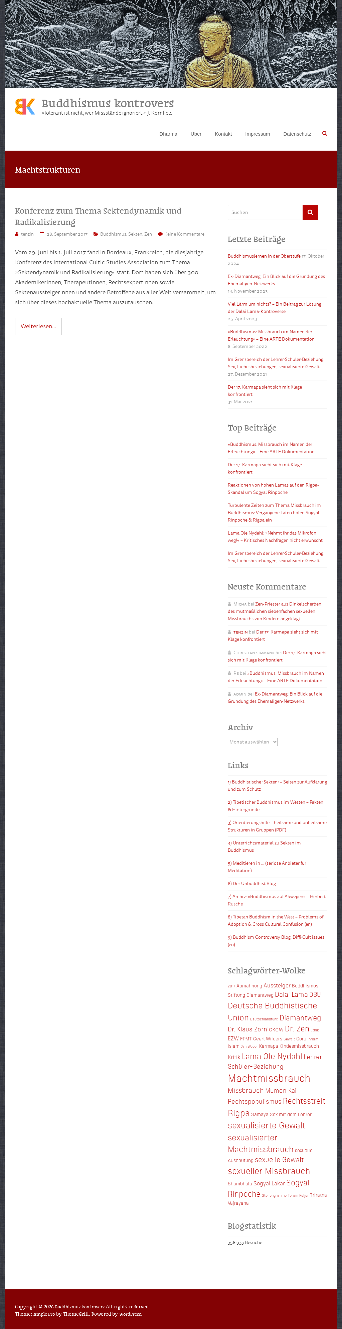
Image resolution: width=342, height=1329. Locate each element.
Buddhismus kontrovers (108, 102)
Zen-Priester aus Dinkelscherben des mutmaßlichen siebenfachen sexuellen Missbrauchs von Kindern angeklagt (274, 611)
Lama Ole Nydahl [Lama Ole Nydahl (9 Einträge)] (272, 1055)
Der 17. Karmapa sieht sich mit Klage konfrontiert (265, 391)
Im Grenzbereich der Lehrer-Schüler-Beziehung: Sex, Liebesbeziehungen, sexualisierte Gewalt (276, 363)
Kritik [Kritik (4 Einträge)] (234, 1056)
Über (196, 134)
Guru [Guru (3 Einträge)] (301, 1038)
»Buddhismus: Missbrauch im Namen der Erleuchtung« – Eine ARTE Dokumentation (271, 335)
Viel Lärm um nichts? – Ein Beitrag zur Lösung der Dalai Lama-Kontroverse (274, 308)
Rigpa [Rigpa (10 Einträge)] (239, 1112)
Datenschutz (297, 134)
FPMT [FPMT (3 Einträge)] (246, 1038)
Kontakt (223, 134)
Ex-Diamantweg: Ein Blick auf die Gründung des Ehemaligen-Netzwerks (276, 280)
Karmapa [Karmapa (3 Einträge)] (268, 1046)
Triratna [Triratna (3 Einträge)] (318, 1195)
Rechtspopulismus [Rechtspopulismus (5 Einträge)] (255, 1101)
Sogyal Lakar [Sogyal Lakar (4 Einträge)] (269, 1183)
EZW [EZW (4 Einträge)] (233, 1038)
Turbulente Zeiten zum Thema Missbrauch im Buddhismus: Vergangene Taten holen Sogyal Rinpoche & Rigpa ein (274, 512)
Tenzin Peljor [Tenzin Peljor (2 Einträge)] (298, 1195)
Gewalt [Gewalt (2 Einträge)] (289, 1038)
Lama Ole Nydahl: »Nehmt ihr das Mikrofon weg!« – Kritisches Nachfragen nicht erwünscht (275, 537)
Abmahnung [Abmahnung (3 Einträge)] (249, 985)
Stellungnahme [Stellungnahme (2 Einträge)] (274, 1195)
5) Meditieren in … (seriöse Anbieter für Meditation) (267, 867)
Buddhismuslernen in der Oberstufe (264, 256)
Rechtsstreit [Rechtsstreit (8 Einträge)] (304, 1100)
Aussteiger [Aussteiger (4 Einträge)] (277, 985)
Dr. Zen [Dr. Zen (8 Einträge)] (297, 1028)
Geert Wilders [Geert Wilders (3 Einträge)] (267, 1038)
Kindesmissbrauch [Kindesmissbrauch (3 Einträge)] (299, 1046)
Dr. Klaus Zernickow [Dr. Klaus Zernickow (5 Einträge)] (256, 1028)
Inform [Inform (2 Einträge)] (313, 1038)
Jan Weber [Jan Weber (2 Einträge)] (249, 1046)
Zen (148, 234)
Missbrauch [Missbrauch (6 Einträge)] (246, 1089)
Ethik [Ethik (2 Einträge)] (315, 1029)
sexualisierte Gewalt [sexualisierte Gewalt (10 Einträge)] (266, 1124)
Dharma (168, 134)
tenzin (27, 234)
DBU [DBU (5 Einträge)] (315, 994)
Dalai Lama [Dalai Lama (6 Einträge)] (291, 993)
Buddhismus (113, 234)
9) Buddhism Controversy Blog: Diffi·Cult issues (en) (276, 941)
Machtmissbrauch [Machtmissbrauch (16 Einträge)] (269, 1077)
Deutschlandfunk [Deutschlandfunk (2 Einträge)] (264, 1018)
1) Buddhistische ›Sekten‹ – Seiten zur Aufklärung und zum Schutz (277, 785)
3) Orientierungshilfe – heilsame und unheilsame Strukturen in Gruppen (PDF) (277, 826)
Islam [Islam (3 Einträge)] (233, 1046)
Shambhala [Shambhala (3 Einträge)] (240, 1183)
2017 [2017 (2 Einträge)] (231, 985)
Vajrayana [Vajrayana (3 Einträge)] (238, 1203)
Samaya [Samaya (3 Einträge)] (260, 1114)
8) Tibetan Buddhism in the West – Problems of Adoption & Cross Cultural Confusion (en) (275, 920)
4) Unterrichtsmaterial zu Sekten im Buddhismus (264, 846)
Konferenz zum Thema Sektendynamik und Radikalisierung (98, 216)
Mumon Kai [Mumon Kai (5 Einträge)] (281, 1090)
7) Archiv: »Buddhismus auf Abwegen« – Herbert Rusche (277, 900)
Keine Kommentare (184, 234)
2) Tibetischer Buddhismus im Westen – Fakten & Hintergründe (275, 806)
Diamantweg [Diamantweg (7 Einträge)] (300, 1017)
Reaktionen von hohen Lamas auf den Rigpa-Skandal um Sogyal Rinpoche (273, 489)
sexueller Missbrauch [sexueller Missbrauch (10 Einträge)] (269, 1170)
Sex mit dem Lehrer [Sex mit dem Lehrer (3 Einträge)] (291, 1114)
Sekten (135, 234)
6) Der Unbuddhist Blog (252, 883)
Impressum (257, 134)
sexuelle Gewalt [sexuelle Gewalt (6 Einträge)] (279, 1159)
